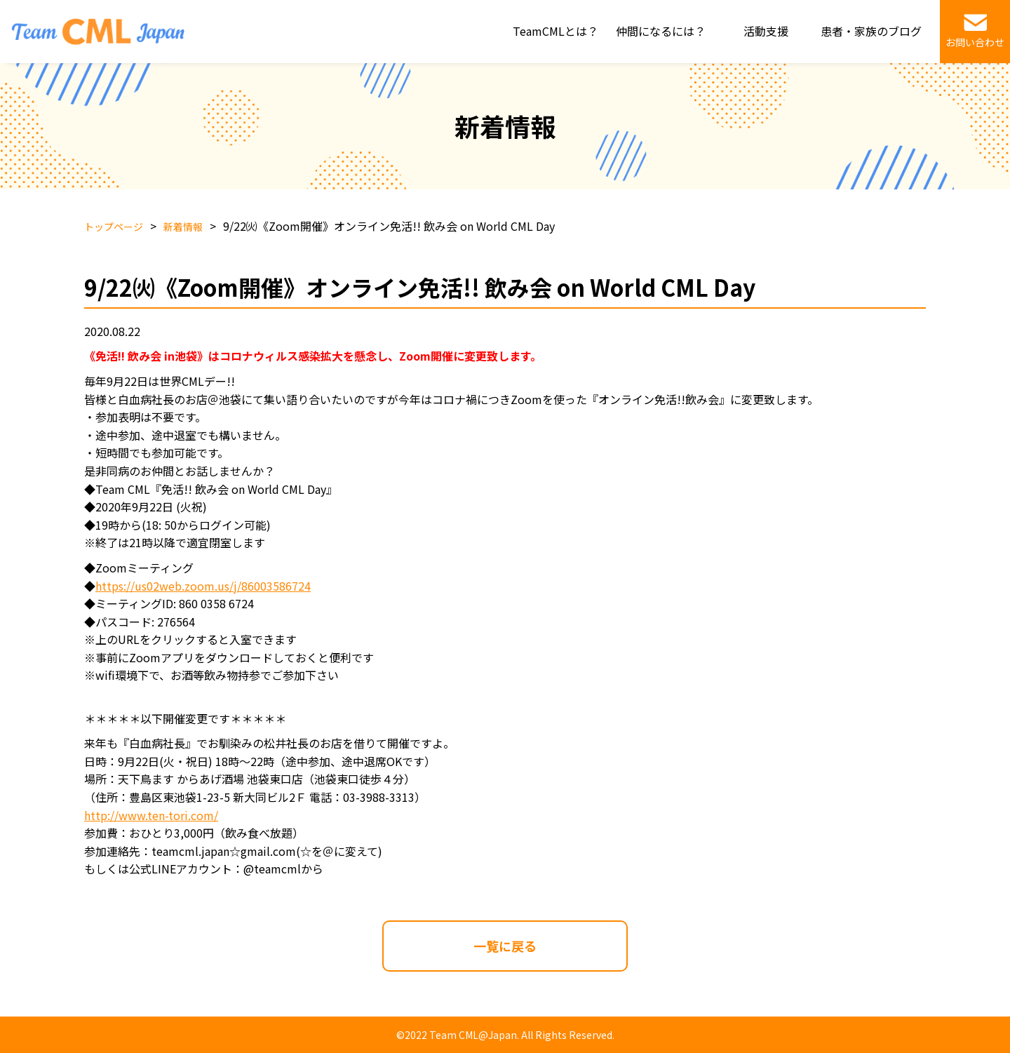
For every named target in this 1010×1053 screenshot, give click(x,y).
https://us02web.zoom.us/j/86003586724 (203, 585)
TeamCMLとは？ (555, 30)
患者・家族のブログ (871, 30)
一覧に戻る (505, 946)
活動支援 (765, 30)
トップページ (113, 227)
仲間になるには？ (661, 30)
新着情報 (183, 227)
